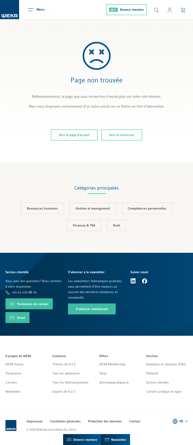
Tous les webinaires (66, 373)
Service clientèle (157, 382)
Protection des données (105, 421)
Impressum (35, 421)
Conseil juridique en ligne (164, 392)
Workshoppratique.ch (114, 382)
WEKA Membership (112, 364)
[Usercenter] (169, 9)
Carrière (11, 382)
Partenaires (13, 373)
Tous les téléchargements (70, 382)
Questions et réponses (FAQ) (166, 364)
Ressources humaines (42, 208)
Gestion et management (93, 208)
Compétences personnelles (147, 208)
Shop (102, 373)
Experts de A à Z (63, 392)
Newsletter (13, 392)
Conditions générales (65, 421)
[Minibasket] (182, 9)
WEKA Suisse (14, 364)
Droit (116, 225)
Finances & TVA (84, 225)
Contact (134, 421)
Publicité (152, 373)
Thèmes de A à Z (63, 364)
